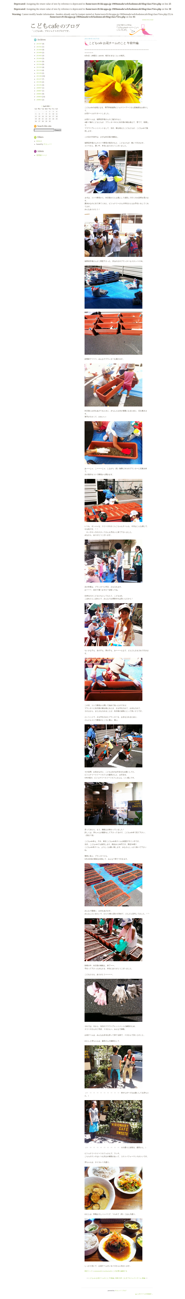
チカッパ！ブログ (120, 1290)
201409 (39, 50)
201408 (39, 53)
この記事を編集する (120, 1271)
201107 (39, 79)
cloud (151, 19)
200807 (39, 91)
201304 (39, 64)
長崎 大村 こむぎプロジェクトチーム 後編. (130, 1278)
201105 (39, 85)
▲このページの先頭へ (143, 1294)
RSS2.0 (39, 141)
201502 (39, 47)
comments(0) (98, 1271)
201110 (38, 70)
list (148, 19)
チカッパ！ (48, 144)
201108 (39, 76)
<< (42, 106)
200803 (39, 100)
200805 (39, 94)
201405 (39, 56)
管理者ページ (41, 155)
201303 (39, 67)
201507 (39, 44)
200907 (39, 88)
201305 (39, 61)
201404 (39, 58)
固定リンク (88, 1271)
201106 (39, 82)
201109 (39, 73)
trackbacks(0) (107, 1271)
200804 (39, 97)
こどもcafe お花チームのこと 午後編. (101, 1278)
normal (144, 19)
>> (50, 106)
